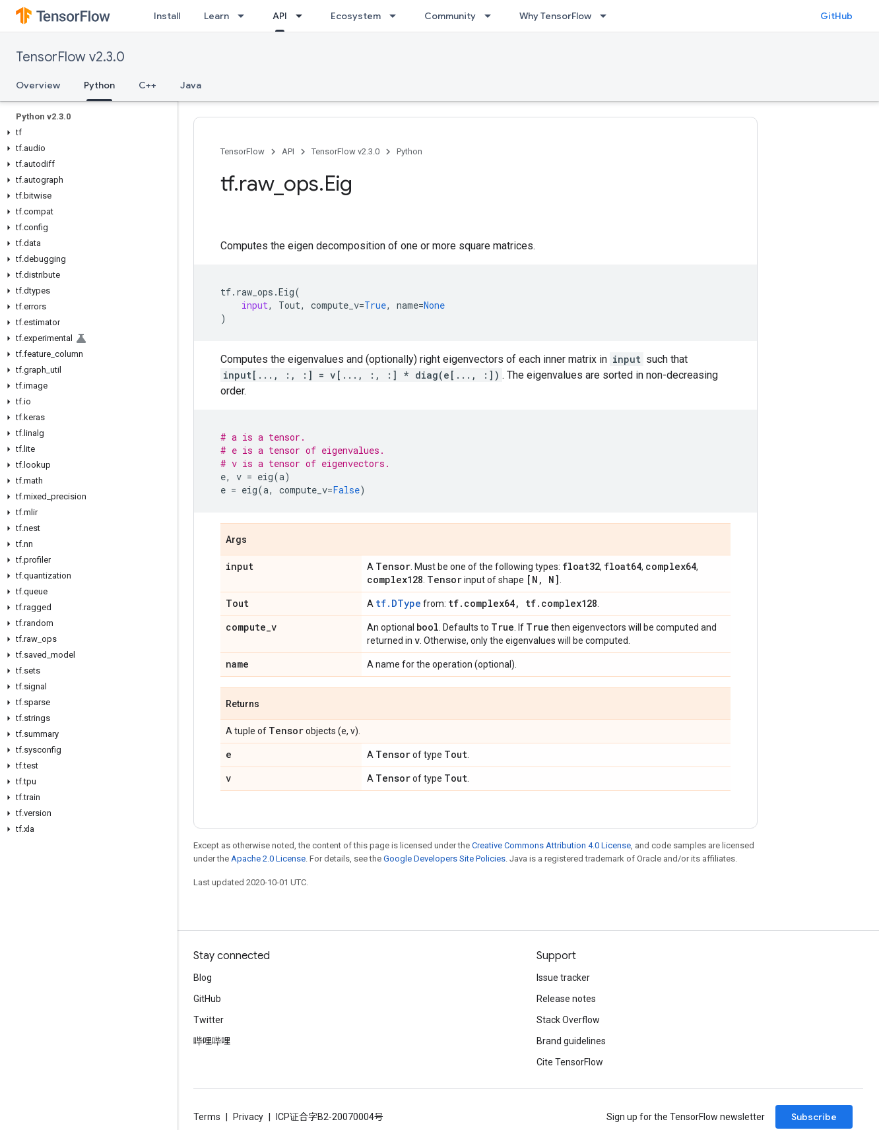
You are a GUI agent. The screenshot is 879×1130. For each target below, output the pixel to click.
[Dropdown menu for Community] (491, 16)
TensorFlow (242, 151)
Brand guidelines (571, 1041)
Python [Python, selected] (99, 85)
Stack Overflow (568, 1020)
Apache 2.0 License (268, 858)
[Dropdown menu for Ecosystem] (396, 16)
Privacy (248, 1117)
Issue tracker (563, 977)
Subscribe (814, 1117)
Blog (202, 977)
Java (190, 85)
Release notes (566, 998)
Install (167, 16)
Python (409, 151)
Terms (206, 1117)
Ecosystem (356, 16)
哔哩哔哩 (211, 1041)
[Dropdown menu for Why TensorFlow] (607, 16)
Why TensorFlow (555, 16)
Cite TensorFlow (570, 1062)
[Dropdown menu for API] (303, 16)
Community (450, 16)
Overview (38, 85)
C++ (147, 85)
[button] (86, 133)
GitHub (836, 16)
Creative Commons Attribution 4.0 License (551, 845)
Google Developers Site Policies (444, 858)
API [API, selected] (280, 16)
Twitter (208, 1020)
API (288, 151)
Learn (216, 16)
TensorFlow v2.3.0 (70, 57)
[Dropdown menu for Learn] (245, 16)
